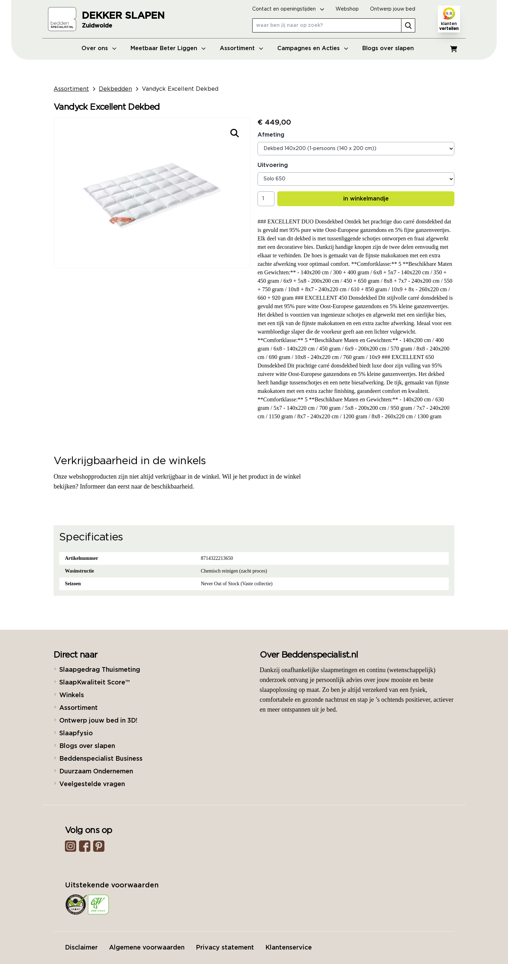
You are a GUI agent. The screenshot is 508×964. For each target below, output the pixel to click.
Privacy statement (225, 948)
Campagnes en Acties (308, 48)
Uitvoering (273, 165)
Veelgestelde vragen (92, 784)
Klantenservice (288, 948)
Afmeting (271, 135)
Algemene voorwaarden (147, 948)
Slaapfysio (76, 733)
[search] (408, 25)
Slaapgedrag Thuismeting (99, 670)
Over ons (94, 48)
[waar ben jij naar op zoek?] (333, 25)
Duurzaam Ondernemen (96, 771)
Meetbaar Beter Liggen (164, 48)
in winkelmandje (366, 199)
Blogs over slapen (388, 48)
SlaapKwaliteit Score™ (94, 682)
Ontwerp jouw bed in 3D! (98, 721)
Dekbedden (115, 89)
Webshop (347, 9)
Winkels (71, 695)
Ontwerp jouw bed (392, 9)
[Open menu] (114, 48)
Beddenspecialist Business (101, 759)
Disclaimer (81, 948)
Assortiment (237, 48)
